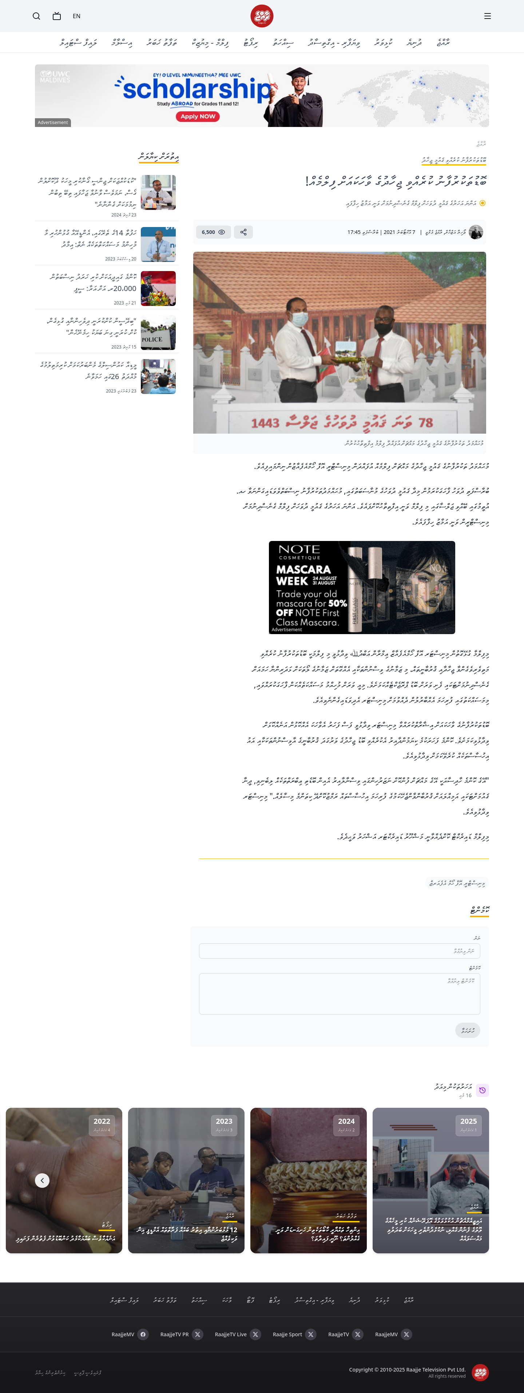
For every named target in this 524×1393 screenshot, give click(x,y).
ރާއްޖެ (443, 42)
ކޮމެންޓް (474, 967)
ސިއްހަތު (283, 42)
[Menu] (487, 16)
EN (76, 16)
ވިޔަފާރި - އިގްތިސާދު (334, 42)
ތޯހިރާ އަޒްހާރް (455, 231)
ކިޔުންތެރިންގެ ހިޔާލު (50, 1372)
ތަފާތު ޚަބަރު (162, 42)
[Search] (36, 16)
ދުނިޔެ (414, 42)
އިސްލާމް (121, 42)
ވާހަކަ (227, 1300)
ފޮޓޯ (250, 1300)
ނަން (477, 938)
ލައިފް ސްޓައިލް (78, 42)
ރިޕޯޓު (250, 42)
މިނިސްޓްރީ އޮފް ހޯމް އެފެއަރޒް (457, 883)
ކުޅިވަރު (383, 42)
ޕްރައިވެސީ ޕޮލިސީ (87, 1372)
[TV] (56, 16)
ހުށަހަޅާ (468, 1030)
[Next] (42, 1180)
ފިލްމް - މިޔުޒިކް (210, 42)
